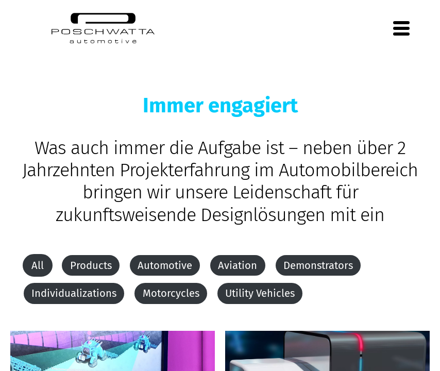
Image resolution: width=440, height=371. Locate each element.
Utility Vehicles (260, 293)
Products (91, 265)
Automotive (165, 265)
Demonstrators (318, 265)
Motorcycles (171, 293)
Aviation (237, 265)
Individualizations (73, 293)
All (37, 265)
